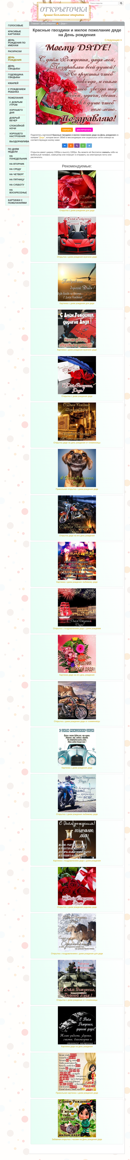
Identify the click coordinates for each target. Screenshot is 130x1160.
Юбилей (13, 83)
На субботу (16, 184)
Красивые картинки (14, 32)
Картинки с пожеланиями (17, 201)
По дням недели (13, 150)
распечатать (84, 129)
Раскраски (15, 51)
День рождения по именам (16, 43)
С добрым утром (15, 103)
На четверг (16, 174)
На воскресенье (17, 191)
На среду (15, 169)
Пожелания (15, 98)
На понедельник (17, 157)
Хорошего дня (16, 111)
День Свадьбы (14, 67)
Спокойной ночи (16, 127)
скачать (67, 129)
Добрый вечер (14, 119)
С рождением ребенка (17, 90)
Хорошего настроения (17, 135)
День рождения (14, 58)
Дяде (41, 137)
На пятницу (16, 179)
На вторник (16, 164)
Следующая (112, 39)
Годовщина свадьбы (15, 76)
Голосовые (15, 25)
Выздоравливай (17, 141)
